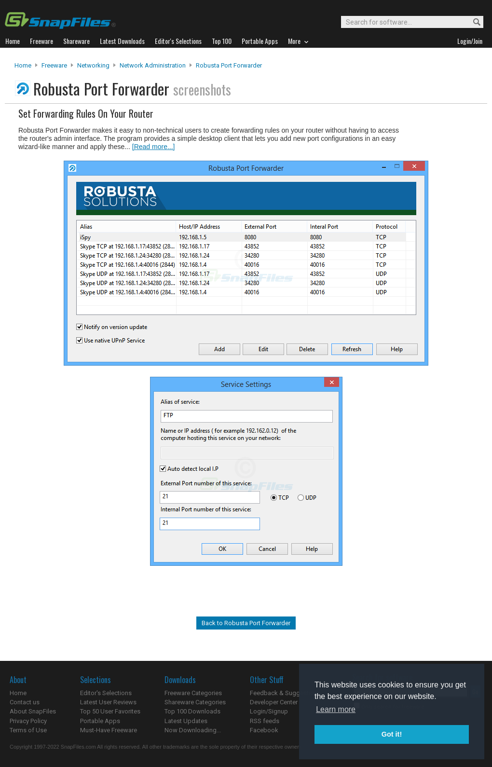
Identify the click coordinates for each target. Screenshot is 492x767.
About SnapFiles (33, 711)
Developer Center (274, 702)
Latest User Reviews (108, 702)
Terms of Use (28, 730)
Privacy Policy (28, 721)
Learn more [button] (335, 709)
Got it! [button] (392, 734)
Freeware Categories (193, 693)
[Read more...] (153, 147)
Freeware (54, 65)
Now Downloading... (192, 730)
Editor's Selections (106, 693)
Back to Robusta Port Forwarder (246, 623)
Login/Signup (269, 711)
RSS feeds (264, 721)
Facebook (264, 730)
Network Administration (153, 65)
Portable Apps (100, 721)
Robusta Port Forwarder (229, 65)
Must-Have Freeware (108, 730)
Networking (93, 65)
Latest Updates (185, 721)
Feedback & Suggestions (285, 693)
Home (22, 65)
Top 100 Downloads (192, 711)
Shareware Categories (195, 702)
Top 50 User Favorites (110, 711)
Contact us (25, 702)
